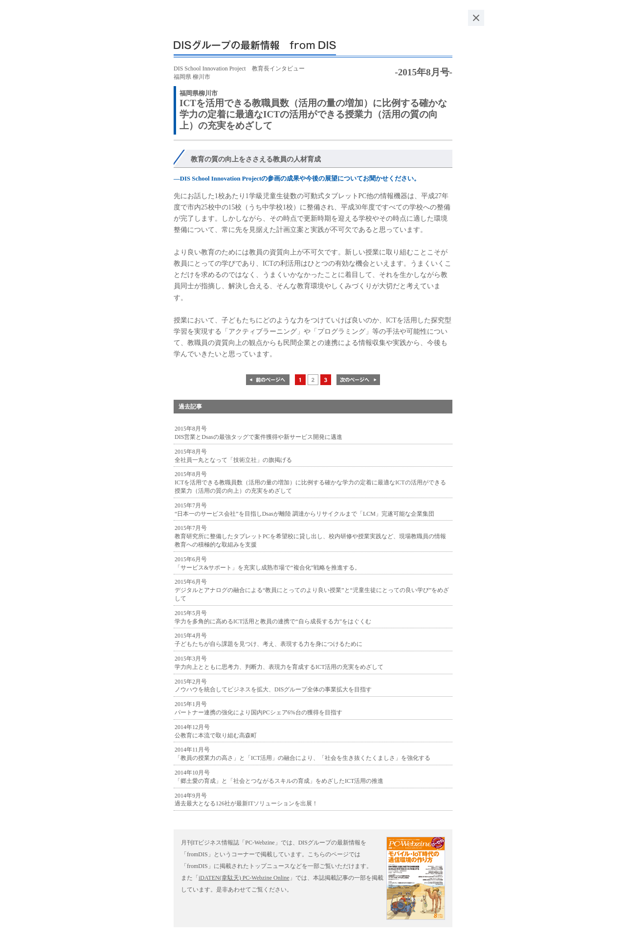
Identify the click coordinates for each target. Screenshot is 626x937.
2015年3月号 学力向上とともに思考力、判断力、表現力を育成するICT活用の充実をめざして (279, 662)
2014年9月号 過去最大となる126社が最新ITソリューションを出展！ (246, 799)
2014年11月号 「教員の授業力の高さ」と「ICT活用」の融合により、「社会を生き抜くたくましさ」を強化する (302, 753)
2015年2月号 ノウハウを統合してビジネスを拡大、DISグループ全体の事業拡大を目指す (273, 685)
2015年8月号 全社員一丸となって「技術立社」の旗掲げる (233, 455)
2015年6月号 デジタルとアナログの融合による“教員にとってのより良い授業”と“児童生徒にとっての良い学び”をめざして (312, 590)
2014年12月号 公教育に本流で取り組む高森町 (216, 731)
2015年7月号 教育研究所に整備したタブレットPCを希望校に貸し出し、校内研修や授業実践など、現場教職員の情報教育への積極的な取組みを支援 (310, 536)
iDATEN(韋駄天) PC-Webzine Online (244, 877)
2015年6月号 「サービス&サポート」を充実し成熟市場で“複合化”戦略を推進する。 (267, 563)
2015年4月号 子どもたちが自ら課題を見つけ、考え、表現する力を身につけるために (268, 639)
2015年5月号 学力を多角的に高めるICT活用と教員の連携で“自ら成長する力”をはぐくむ (273, 617)
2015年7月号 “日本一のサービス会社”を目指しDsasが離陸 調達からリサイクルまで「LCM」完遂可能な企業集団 (304, 509)
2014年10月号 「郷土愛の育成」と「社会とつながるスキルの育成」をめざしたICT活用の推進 (279, 776)
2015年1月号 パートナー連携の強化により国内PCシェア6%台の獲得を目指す (258, 708)
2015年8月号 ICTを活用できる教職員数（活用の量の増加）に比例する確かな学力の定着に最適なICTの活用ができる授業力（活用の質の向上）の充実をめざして (310, 482)
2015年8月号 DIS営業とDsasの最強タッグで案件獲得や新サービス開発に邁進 (258, 432)
